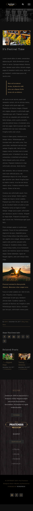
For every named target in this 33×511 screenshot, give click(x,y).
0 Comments (7, 369)
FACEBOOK (16, 459)
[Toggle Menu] (29, 4)
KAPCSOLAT (17, 464)
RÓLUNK (16, 454)
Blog (23, 321)
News (4, 324)
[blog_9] (16, 37)
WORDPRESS (21, 486)
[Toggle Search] (23, 4)
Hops (26, 321)
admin (6, 321)
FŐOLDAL (17, 449)
